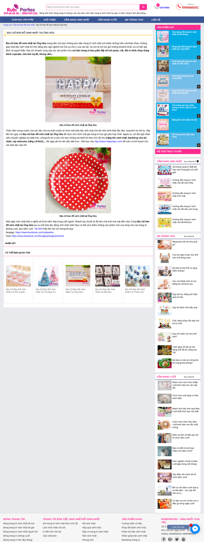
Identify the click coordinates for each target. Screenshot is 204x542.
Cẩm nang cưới (107, 19)
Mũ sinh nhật (88, 523)
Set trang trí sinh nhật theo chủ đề (60, 523)
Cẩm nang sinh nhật (76, 19)
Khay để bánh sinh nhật (134, 527)
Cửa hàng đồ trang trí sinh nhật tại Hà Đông (184, 33)
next (147, 281)
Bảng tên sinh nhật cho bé (184, 120)
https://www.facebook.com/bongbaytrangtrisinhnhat (38, 236)
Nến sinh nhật (89, 535)
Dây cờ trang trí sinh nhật (95, 531)
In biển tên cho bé (52, 531)
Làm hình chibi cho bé (54, 527)
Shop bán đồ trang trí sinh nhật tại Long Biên (184, 48)
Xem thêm (188, 161)
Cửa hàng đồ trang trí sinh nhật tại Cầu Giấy (184, 62)
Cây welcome (50, 535)
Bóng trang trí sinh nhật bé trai (18, 523)
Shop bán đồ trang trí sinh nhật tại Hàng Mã (184, 91)
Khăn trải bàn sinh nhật (133, 531)
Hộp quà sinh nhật (91, 527)
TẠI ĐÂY (38, 228)
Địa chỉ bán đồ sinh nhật (24, 25)
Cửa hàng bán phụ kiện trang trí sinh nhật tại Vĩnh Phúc (184, 107)
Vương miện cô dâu (132, 523)
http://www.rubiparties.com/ (108, 141)
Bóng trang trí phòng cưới (16, 535)
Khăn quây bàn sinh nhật (134, 535)
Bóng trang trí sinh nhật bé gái (18, 527)
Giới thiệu (50, 19)
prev (9, 281)
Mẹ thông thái (134, 19)
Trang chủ (7, 25)
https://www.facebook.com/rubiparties (34, 232)
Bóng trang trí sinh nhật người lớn (20, 531)
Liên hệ (156, 19)
